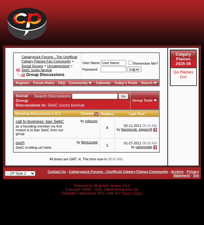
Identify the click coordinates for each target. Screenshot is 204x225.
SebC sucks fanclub (37, 70)
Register (22, 83)
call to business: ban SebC (40, 121)
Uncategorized (58, 66)
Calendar (103, 83)
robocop (91, 121)
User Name (91, 63)
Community (80, 83)
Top (196, 175)
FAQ (61, 83)
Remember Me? (143, 63)
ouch (20, 142)
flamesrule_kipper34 (136, 129)
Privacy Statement (186, 173)
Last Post (137, 114)
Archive (177, 171)
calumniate (143, 147)
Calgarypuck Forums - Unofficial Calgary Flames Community (118, 171)
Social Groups (32, 66)
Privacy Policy (132, 193)
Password (89, 69)
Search (149, 83)
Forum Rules (43, 83)
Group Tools (142, 100)
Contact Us (57, 171)
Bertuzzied (89, 142)
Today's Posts (126, 83)
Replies (107, 114)
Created (87, 113)
